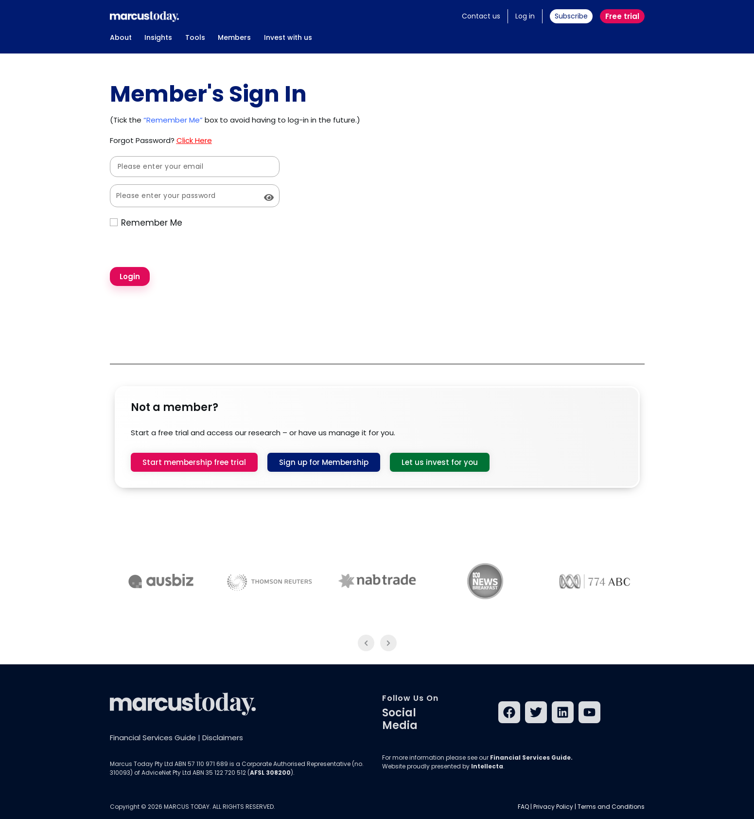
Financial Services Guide (153, 737)
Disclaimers (222, 737)
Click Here (194, 140)
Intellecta (487, 766)
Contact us (481, 16)
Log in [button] (525, 16)
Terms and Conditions (611, 806)
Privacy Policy (553, 806)
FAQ (523, 806)
